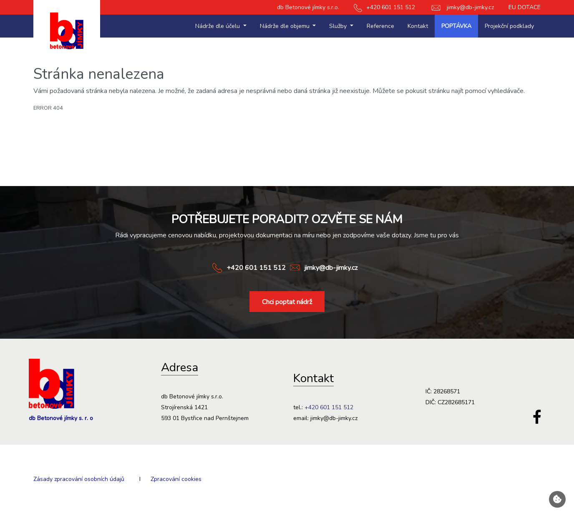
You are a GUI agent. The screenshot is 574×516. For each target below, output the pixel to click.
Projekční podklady (509, 26)
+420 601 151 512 (384, 7)
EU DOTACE (525, 7)
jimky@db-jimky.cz (462, 7)
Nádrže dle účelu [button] (218, 26)
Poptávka (456, 26)
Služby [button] (338, 26)
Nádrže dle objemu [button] (285, 26)
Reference (380, 26)
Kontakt (418, 26)
